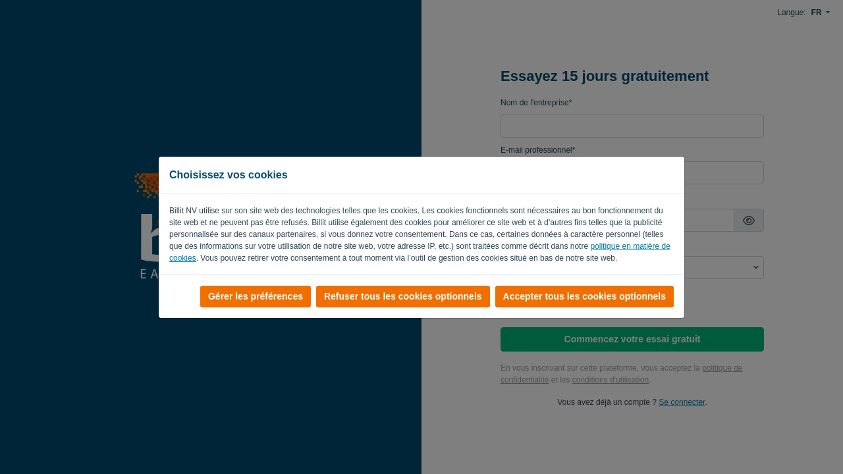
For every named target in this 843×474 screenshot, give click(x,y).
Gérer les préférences (255, 296)
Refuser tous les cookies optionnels (403, 296)
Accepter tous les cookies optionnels (584, 296)
